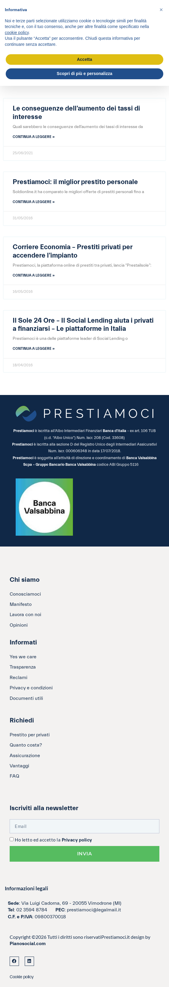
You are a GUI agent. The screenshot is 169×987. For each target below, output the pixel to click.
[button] (161, 9)
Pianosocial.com (28, 943)
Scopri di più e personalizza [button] (84, 73)
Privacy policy (77, 840)
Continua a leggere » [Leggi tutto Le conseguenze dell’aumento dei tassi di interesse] (34, 137)
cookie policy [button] (17, 32)
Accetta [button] (84, 59)
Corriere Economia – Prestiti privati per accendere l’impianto (72, 251)
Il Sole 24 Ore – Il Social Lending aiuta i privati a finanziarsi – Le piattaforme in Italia (83, 325)
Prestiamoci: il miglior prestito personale (75, 182)
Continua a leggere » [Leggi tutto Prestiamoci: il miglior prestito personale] (34, 202)
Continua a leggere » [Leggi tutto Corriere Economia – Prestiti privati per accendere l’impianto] (34, 275)
